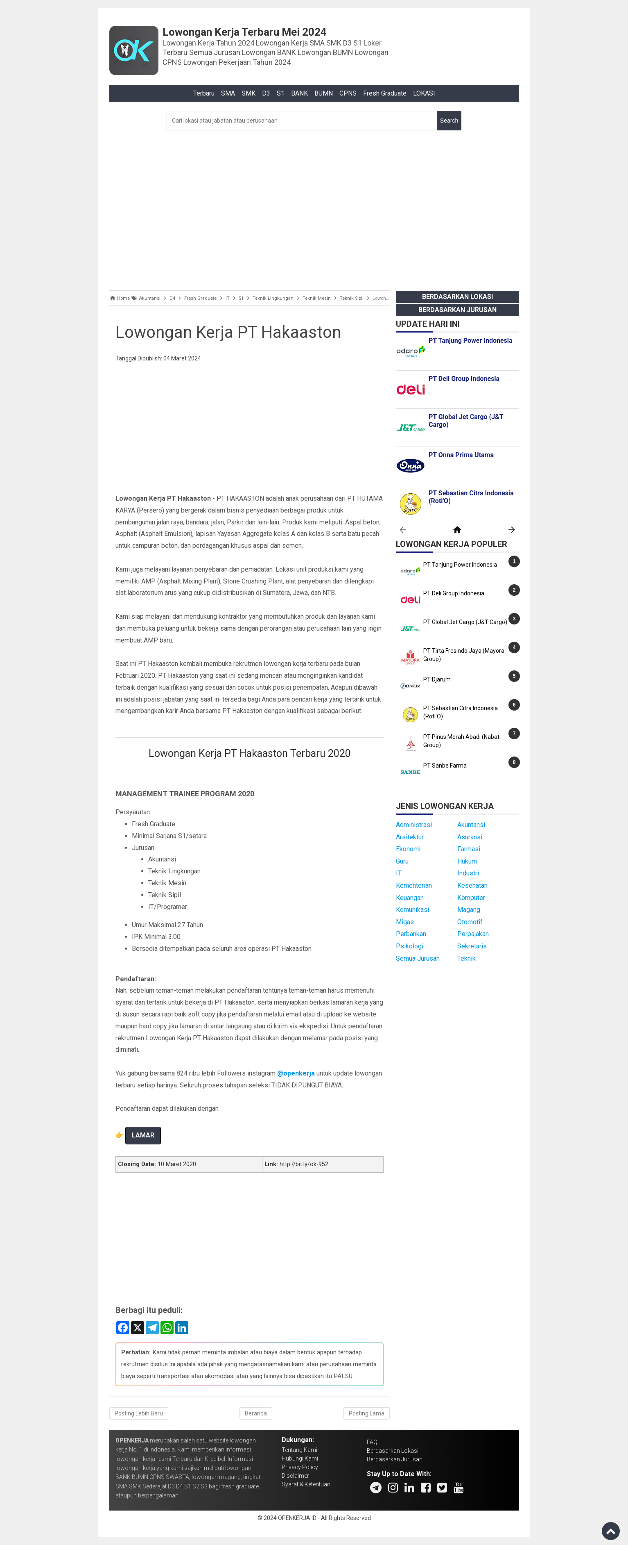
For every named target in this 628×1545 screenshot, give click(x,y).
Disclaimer (295, 1475)
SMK (248, 93)
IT (399, 873)
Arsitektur (410, 837)
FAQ (372, 1442)
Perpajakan (473, 934)
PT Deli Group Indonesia (453, 593)
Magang (468, 910)
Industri (468, 873)
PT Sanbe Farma (445, 765)
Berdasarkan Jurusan (457, 310)
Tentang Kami (299, 1450)
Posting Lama (366, 1413)
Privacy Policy (300, 1467)
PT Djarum (437, 679)
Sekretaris (472, 946)
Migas (405, 922)
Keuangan (410, 898)
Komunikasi (412, 910)
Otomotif (470, 922)
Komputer (471, 898)
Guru (402, 861)
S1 (281, 93)
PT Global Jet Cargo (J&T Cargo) (465, 622)
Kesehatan (472, 885)
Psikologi (409, 946)
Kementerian (414, 885)
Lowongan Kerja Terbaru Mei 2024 (245, 32)
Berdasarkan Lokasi (457, 297)
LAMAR (143, 1135)
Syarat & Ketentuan (306, 1484)
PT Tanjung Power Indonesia (460, 564)
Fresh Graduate (385, 93)
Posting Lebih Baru (139, 1413)
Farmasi (468, 849)
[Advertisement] (314, 208)
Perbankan (411, 934)
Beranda (256, 1413)
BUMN (323, 93)
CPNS (348, 93)
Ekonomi (408, 849)
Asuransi (469, 837)
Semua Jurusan (418, 958)
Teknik (466, 958)
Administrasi (414, 825)
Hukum (467, 861)
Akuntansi (471, 825)
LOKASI (424, 93)
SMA (228, 93)
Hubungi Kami (300, 1458)
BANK (299, 93)
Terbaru (204, 93)
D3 (266, 93)
